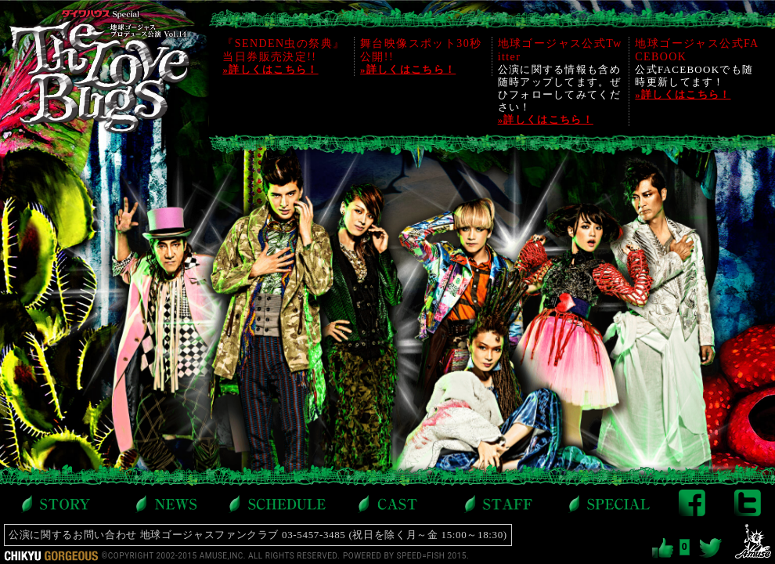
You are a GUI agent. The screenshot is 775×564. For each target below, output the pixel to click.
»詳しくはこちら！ (270, 69)
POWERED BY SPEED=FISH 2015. (406, 555)
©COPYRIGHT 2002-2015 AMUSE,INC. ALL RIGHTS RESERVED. (220, 555)
